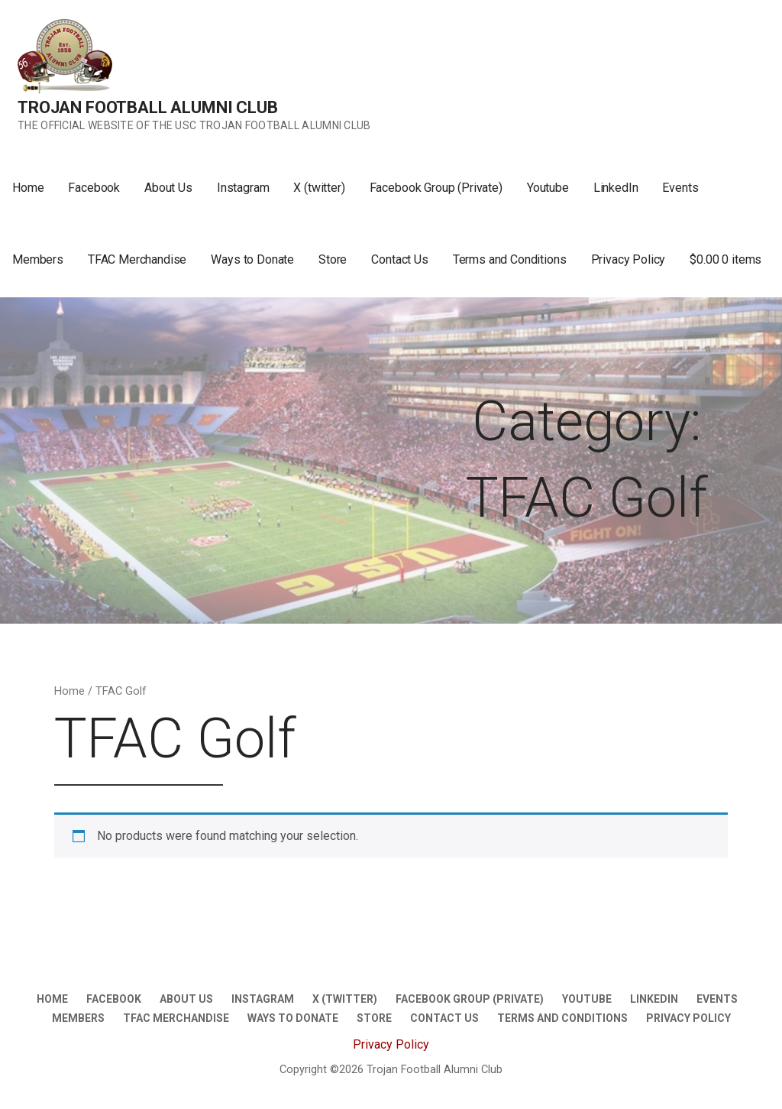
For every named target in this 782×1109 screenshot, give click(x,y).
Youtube (548, 187)
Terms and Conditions (510, 259)
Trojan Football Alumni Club (148, 107)
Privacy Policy (628, 259)
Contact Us (399, 259)
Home (28, 187)
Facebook (94, 187)
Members (37, 259)
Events (680, 187)
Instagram (243, 187)
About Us (168, 187)
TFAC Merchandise (137, 259)
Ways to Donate (252, 259)
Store (332, 259)
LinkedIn (615, 187)
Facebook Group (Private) (436, 187)
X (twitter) (318, 187)
